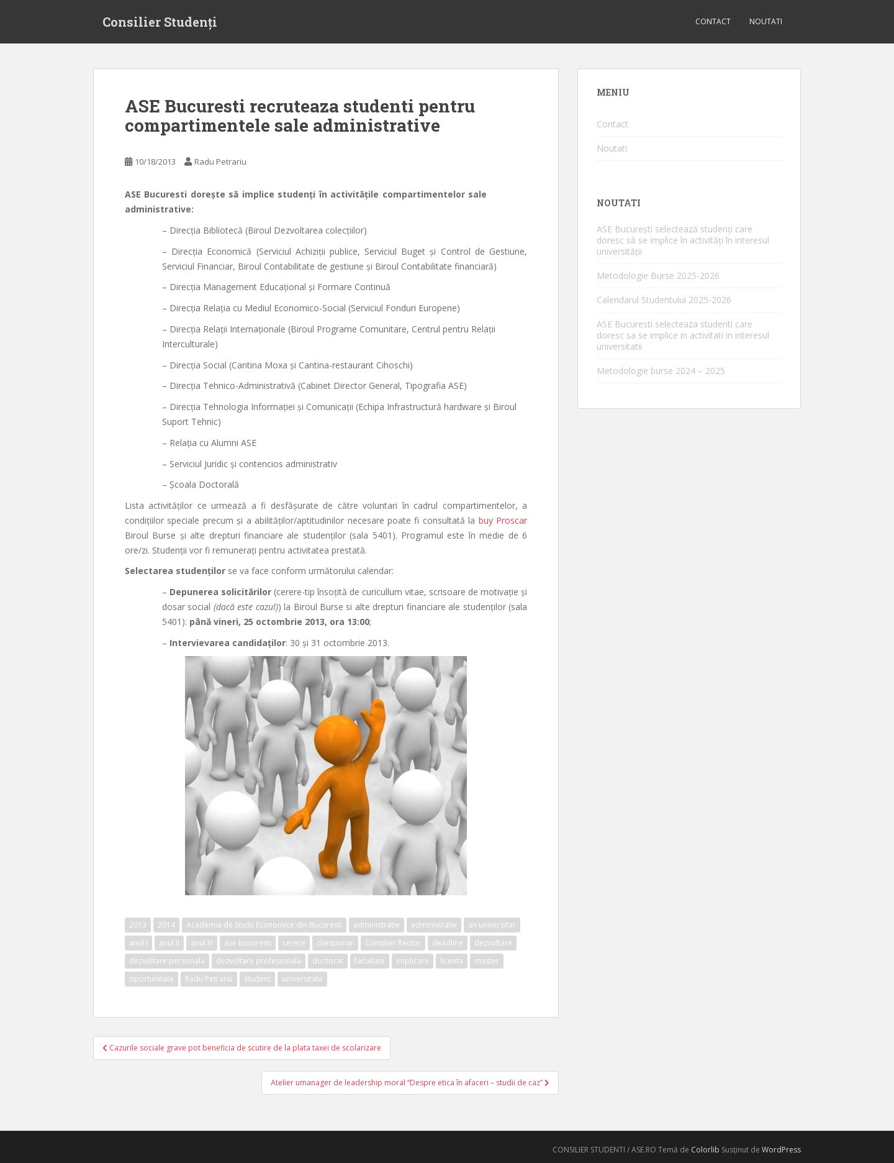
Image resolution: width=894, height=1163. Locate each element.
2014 (166, 924)
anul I (138, 942)
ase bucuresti (247, 942)
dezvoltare (493, 942)
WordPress (781, 1149)
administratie (376, 924)
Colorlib (705, 1149)
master (486, 960)
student (257, 979)
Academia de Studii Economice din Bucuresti (264, 924)
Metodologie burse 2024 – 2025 (661, 370)
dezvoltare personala (167, 960)
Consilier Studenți (159, 22)
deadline (447, 942)
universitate (302, 979)
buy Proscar (503, 520)
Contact (713, 21)
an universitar (492, 924)
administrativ (434, 924)
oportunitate (151, 979)
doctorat (327, 960)
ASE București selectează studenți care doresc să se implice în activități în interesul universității (683, 240)
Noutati (765, 21)
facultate (369, 960)
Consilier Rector (393, 942)
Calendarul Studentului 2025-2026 (664, 300)
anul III (202, 942)
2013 (138, 924)
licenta (451, 960)
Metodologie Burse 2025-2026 (658, 275)
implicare (412, 960)
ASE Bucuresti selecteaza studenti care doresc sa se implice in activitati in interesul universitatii (683, 335)
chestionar (335, 942)
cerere (293, 942)
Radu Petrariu (220, 161)
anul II (169, 942)
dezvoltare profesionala (258, 960)
